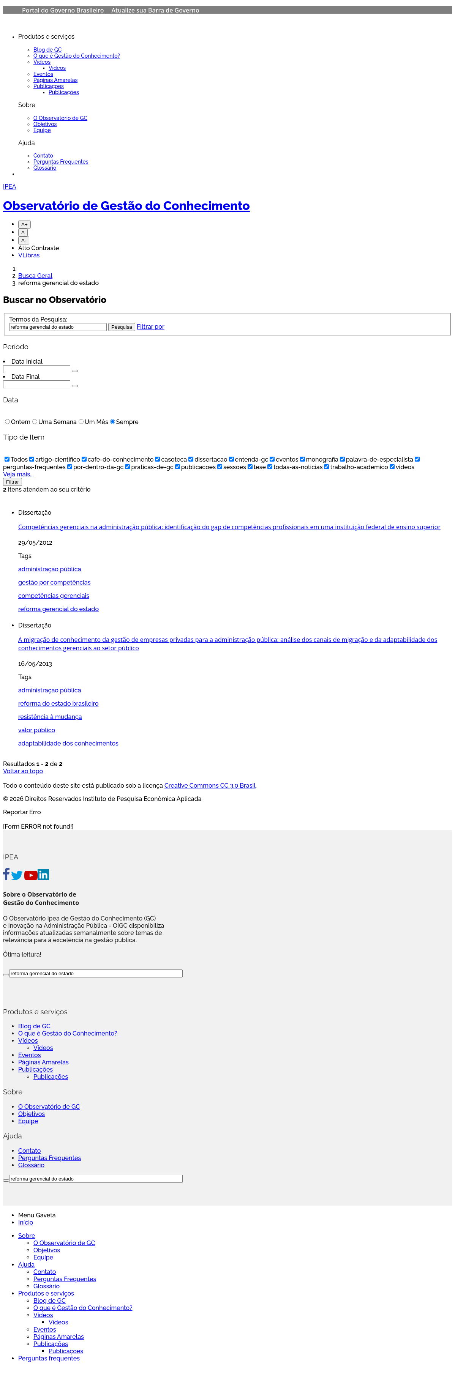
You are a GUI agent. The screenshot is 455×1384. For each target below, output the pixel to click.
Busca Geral (35, 275)
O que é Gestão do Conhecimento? (76, 56)
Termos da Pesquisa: (38, 319)
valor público (36, 730)
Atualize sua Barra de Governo (155, 10)
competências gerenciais (53, 595)
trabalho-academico (356, 467)
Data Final (25, 376)
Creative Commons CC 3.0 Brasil (210, 785)
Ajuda (26, 1264)
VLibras (28, 255)
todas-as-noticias (294, 467)
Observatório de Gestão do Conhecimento (126, 206)
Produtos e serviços (46, 1293)
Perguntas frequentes (49, 1358)
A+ (24, 224)
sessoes (231, 467)
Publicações (48, 86)
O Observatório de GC (60, 118)
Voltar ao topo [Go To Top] (23, 771)
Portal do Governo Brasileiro (63, 10)
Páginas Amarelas (55, 80)
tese (257, 467)
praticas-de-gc (149, 467)
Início (25, 1222)
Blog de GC (47, 50)
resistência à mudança (50, 716)
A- (23, 240)
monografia (319, 459)
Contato (43, 156)
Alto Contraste (38, 248)
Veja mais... (18, 474)
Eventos (43, 74)
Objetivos (45, 124)
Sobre (26, 1235)
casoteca (171, 459)
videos (402, 467)
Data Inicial (27, 361)
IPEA (9, 186)
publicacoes (195, 467)
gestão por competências (54, 582)
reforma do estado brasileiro (58, 703)
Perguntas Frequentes (60, 162)
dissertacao (207, 459)
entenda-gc (249, 459)
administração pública (49, 569)
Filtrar (12, 482)
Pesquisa (121, 327)
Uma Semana (54, 422)
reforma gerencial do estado (58, 609)
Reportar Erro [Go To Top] (22, 812)
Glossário (45, 168)
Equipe (42, 130)
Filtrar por (150, 326)
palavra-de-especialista (376, 459)
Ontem (17, 422)
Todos (16, 459)
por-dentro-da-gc (95, 467)
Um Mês (93, 422)
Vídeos (42, 62)
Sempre (124, 422)
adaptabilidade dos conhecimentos (68, 743)
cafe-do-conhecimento (118, 459)
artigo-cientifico (54, 459)
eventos (284, 459)
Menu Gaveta (37, 1215)
